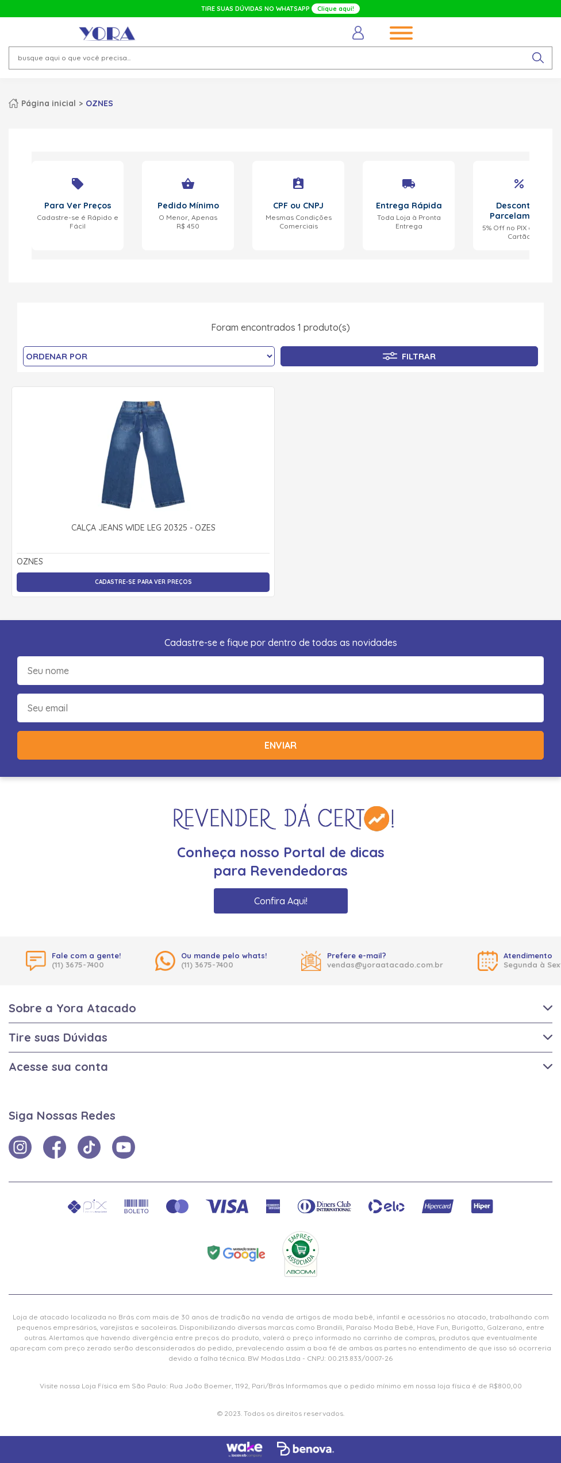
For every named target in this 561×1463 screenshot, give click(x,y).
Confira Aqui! (281, 901)
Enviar (280, 745)
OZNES (99, 103)
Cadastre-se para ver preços (143, 582)
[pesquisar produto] (538, 58)
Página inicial (48, 103)
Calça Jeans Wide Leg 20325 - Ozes (143, 528)
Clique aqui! (335, 9)
